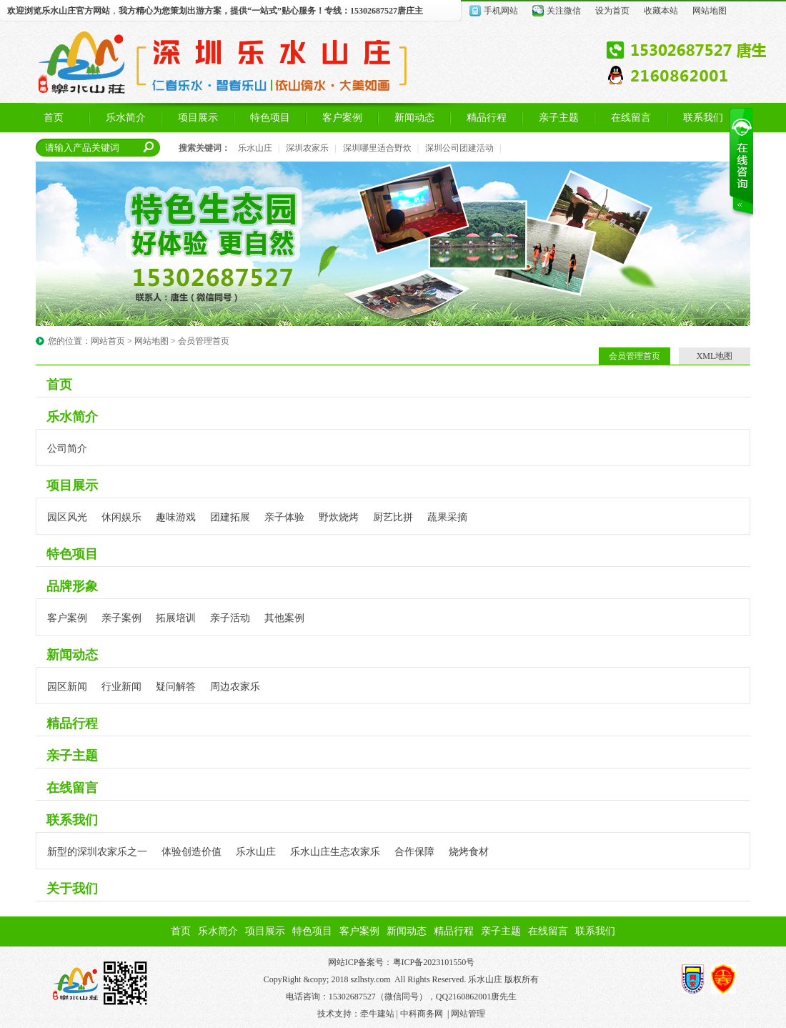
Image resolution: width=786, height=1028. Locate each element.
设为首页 (612, 11)
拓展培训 (176, 618)
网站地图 (709, 11)
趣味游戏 (176, 517)
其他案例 (284, 618)
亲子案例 (121, 618)
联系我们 (72, 820)
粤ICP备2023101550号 (434, 962)
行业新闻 (121, 686)
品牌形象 (72, 586)
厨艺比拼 (393, 517)
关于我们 (72, 888)
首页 (59, 384)
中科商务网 (421, 1014)
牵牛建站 (377, 1014)
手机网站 (501, 11)
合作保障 (414, 851)
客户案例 (67, 618)
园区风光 (67, 517)
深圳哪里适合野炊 (377, 148)
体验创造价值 (191, 851)
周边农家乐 (235, 686)
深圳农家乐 (307, 148)
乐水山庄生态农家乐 (335, 851)
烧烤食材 (469, 851)
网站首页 (108, 341)
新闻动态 (72, 655)
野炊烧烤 (339, 517)
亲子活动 (230, 618)
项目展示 (72, 485)
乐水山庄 (58, 11)
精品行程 (72, 723)
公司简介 (67, 448)
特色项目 (72, 554)
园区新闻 (67, 686)
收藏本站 (661, 11)
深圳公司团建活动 (459, 148)
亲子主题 (72, 755)
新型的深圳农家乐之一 (97, 851)
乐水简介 (72, 417)
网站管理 (468, 1014)
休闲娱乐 (121, 517)
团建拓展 (230, 517)
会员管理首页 (203, 341)
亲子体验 (284, 517)
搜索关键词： (204, 148)
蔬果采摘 (447, 517)
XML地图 (715, 356)
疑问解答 (176, 686)
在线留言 (72, 788)
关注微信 (564, 11)
